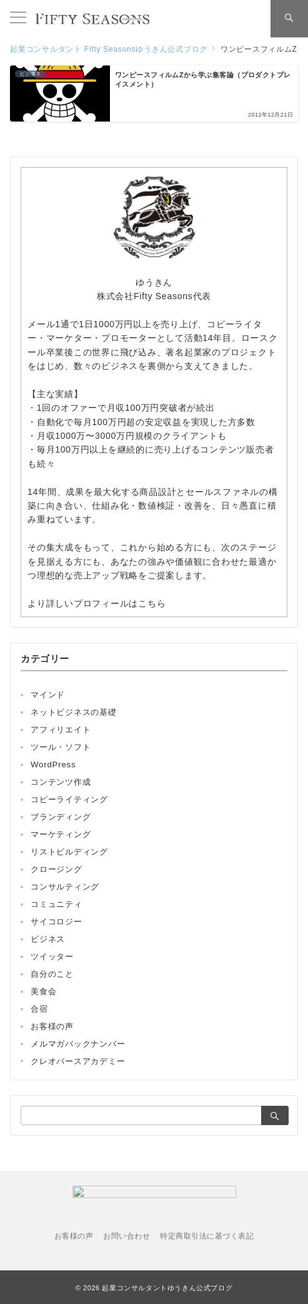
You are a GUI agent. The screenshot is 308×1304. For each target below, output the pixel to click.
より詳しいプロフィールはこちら (96, 603)
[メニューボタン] (18, 19)
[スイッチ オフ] (289, 18)
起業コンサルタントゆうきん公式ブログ (167, 1288)
